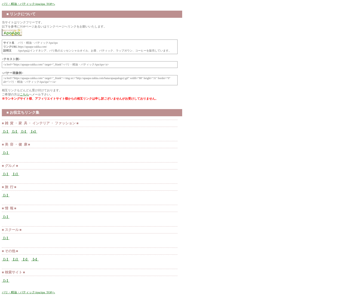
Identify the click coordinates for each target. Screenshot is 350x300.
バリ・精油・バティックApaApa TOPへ (28, 4)
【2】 (14, 131)
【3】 (24, 131)
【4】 (33, 131)
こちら (24, 94)
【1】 (5, 131)
